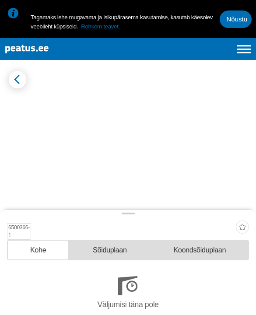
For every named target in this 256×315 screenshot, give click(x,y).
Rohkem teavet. (100, 26)
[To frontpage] (55, 49)
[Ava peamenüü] (244, 49)
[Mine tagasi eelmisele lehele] (17, 79)
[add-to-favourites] (242, 224)
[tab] (38, 250)
